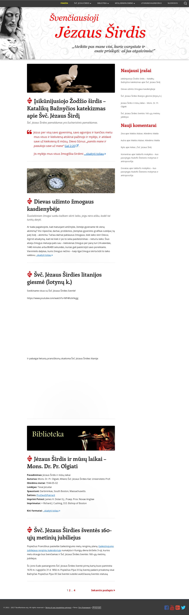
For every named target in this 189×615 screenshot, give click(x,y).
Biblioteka (102, 3)
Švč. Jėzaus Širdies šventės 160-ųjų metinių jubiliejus (69, 533)
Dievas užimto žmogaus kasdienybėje (60, 205)
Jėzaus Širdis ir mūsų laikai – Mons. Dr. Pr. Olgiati (66, 462)
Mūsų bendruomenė (124, 3)
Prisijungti (97, 608)
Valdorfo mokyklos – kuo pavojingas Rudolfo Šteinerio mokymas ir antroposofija (139, 158)
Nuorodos (173, 3)
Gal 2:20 (72, 146)
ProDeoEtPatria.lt (46, 495)
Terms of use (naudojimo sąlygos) (58, 608)
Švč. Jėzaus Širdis (81, 3)
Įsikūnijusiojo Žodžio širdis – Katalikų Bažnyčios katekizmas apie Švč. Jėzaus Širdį (66, 108)
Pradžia (64, 3)
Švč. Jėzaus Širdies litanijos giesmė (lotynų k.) (64, 278)
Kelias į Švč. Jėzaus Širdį (141, 147)
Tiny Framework (84, 608)
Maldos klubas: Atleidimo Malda (144, 133)
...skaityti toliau (95, 154)
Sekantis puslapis (102, 590)
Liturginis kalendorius (151, 3)
